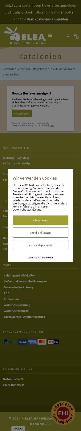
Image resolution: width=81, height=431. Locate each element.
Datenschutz (33, 257)
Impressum (48, 257)
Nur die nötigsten (40, 232)
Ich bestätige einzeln (40, 245)
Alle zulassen (40, 220)
